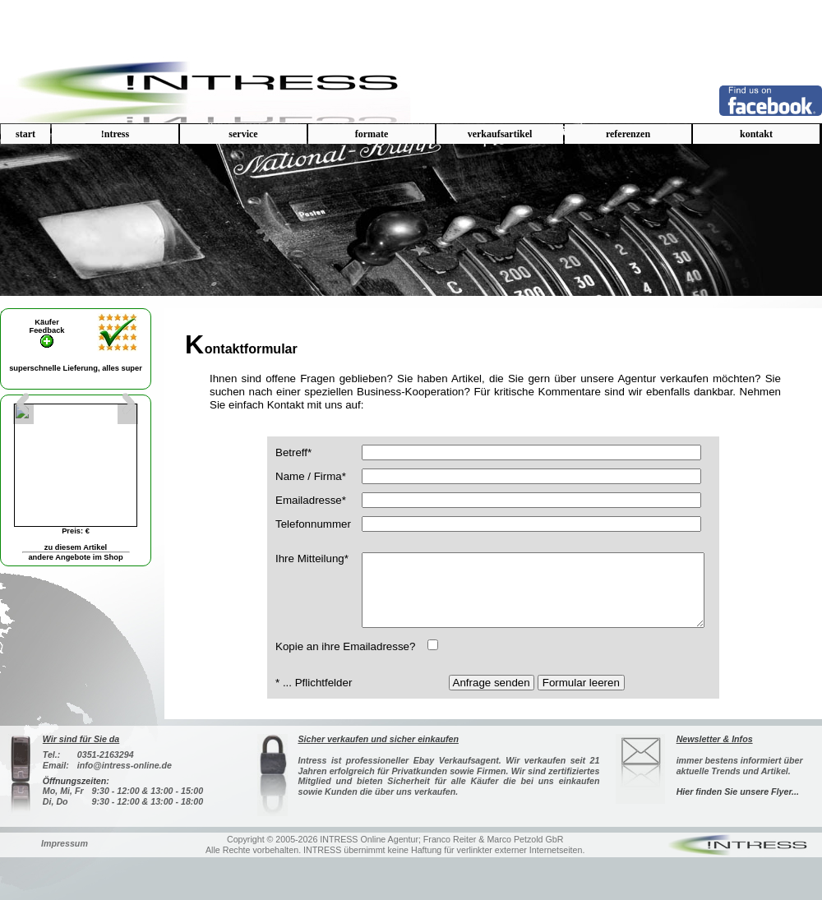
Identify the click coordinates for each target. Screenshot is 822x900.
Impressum (64, 869)
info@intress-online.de (124, 791)
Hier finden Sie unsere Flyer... (738, 817)
